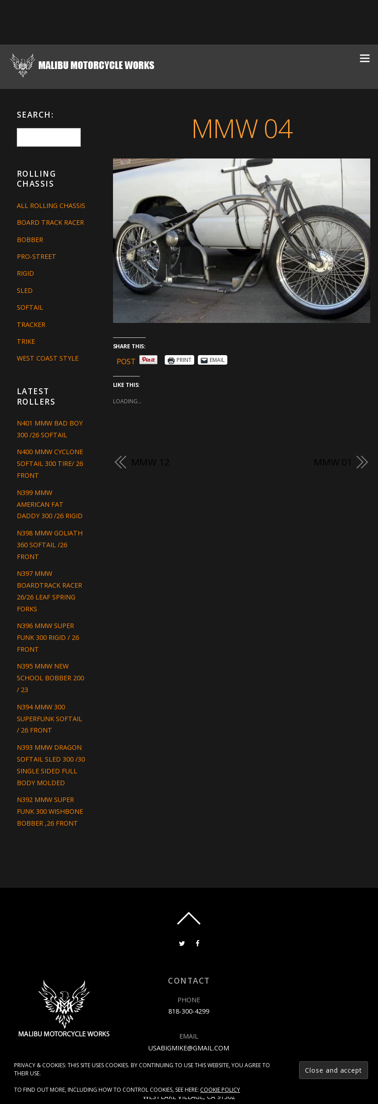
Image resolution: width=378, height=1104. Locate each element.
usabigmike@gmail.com (188, 1048)
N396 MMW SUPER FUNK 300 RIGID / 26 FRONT (48, 637)
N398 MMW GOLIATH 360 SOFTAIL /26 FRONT (50, 545)
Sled (25, 290)
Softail (30, 307)
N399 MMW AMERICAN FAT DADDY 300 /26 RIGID (50, 504)
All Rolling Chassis (51, 205)
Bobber (30, 239)
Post (126, 359)
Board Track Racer (50, 222)
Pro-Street (36, 256)
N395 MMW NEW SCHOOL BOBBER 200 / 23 (50, 678)
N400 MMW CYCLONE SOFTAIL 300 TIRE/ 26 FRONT (50, 463)
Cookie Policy (220, 1090)
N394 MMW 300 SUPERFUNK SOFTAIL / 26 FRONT (49, 719)
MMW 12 (150, 461)
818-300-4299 (188, 1011)
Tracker (31, 324)
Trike (26, 341)
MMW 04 (241, 128)
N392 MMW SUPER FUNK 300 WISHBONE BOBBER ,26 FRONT (50, 811)
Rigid (25, 273)
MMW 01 (333, 461)
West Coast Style (48, 358)
